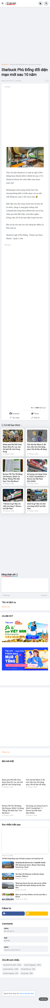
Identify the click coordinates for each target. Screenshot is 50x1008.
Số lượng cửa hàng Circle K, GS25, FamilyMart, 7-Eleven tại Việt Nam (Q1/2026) (37, 477)
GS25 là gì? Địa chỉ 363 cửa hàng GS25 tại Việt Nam (36, 506)
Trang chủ (4, 64)
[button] (3, 3)
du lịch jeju (26, 973)
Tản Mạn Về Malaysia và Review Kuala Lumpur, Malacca (29, 875)
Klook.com (6, 607)
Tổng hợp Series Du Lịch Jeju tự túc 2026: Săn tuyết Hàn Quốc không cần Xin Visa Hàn (31, 885)
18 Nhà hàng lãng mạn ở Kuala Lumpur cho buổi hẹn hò (22, 858)
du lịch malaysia (10, 973)
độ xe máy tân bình (27, 993)
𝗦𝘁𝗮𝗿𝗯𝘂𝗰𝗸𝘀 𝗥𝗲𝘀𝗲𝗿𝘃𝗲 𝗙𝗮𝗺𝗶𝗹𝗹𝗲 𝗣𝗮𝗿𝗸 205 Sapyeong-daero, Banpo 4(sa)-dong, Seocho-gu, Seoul (30, 865)
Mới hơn (7, 595)
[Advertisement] (25, 36)
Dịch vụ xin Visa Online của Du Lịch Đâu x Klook (31, 895)
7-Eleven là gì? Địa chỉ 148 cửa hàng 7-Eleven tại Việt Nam (12, 506)
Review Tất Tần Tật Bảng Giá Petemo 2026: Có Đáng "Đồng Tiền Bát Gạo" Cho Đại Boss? (12, 477)
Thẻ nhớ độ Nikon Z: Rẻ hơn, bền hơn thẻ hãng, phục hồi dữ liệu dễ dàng (37, 446)
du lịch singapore (32, 965)
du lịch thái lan (10, 969)
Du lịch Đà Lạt (28, 969)
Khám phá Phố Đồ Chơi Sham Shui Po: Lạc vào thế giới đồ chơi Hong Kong (12, 448)
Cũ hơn (43, 595)
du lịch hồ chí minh (12, 965)
